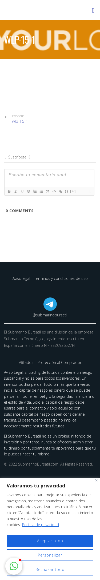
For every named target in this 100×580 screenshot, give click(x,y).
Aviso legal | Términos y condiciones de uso (50, 278)
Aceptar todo (50, 540)
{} (67, 191)
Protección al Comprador (59, 362)
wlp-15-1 (20, 119)
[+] (73, 191)
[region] (50, 529)
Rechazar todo (50, 569)
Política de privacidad (40, 524)
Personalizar (50, 555)
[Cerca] (96, 480)
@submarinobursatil (50, 314)
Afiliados (26, 362)
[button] (13, 566)
